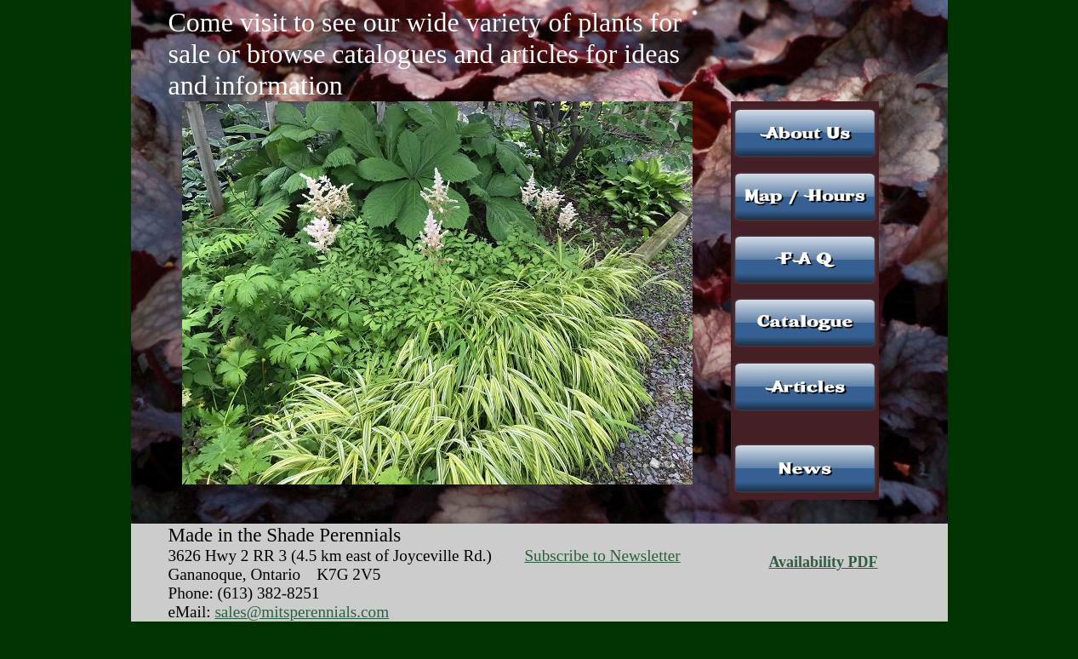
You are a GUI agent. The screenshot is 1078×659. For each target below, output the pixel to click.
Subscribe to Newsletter (602, 555)
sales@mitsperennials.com (301, 612)
